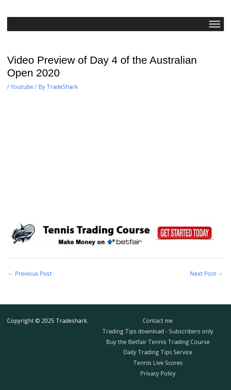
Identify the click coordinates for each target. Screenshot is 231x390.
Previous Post (30, 273)
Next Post (206, 273)
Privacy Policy (158, 373)
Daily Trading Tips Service (157, 352)
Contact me (158, 321)
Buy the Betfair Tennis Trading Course (158, 342)
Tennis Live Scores (158, 363)
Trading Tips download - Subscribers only (157, 331)
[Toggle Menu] (214, 24)
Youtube (22, 87)
